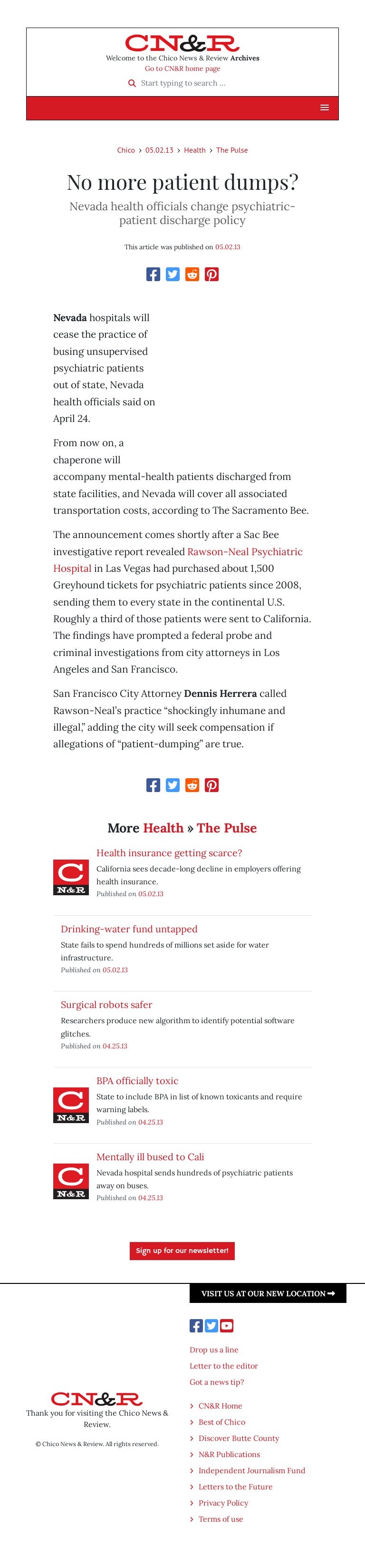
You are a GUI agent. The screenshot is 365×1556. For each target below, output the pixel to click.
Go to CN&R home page (183, 68)
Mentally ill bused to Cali (150, 1157)
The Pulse (232, 150)
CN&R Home (220, 1405)
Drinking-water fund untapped (129, 929)
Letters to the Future (236, 1486)
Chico (126, 150)
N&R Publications (229, 1454)
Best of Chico (222, 1422)
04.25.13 (115, 1045)
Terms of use (221, 1519)
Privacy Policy (223, 1502)
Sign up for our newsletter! (182, 1251)
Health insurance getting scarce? (169, 853)
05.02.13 (159, 150)
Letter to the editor (224, 1365)
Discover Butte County (239, 1438)
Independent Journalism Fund (252, 1470)
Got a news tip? (217, 1382)
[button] (325, 108)
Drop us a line (214, 1349)
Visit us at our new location (268, 1293)
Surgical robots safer (107, 1004)
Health (195, 150)
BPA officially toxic (137, 1080)
